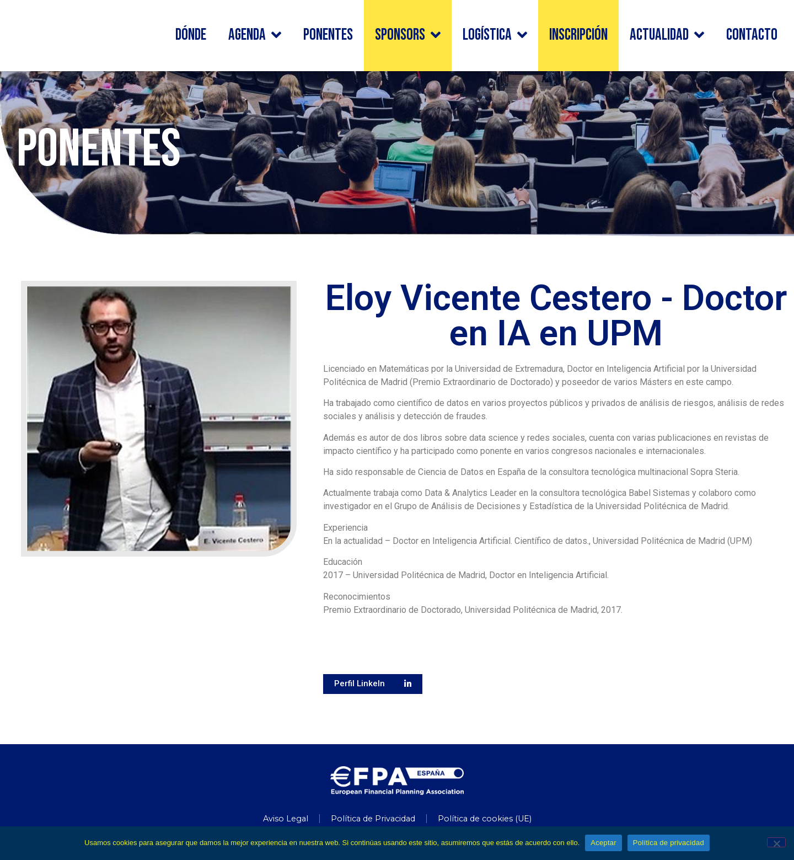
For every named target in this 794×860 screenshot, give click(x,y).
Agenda (254, 35)
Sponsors (408, 35)
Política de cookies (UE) (485, 819)
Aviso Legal (285, 819)
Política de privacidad (668, 842)
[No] (776, 842)
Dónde (190, 35)
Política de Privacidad (373, 819)
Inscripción (578, 35)
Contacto (751, 35)
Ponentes (328, 35)
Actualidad (667, 35)
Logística (495, 35)
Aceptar (603, 842)
